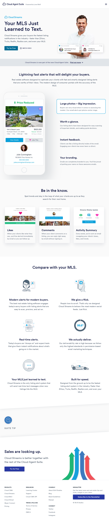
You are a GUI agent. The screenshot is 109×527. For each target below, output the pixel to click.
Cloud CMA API (31, 497)
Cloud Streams (9, 493)
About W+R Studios (55, 490)
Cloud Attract (9, 500)
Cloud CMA (8, 490)
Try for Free (11, 48)
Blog (50, 493)
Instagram (52, 515)
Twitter (51, 509)
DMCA (28, 512)
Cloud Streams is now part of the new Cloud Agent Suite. (54, 62)
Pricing (6, 506)
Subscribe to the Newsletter (89, 497)
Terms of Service (31, 506)
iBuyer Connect (9, 503)
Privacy (28, 509)
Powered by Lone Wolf (33, 4)
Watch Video (26, 48)
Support (28, 493)
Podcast (51, 500)
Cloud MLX (8, 497)
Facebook (52, 512)
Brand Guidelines (54, 497)
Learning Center (31, 490)
